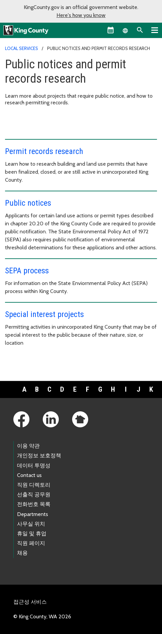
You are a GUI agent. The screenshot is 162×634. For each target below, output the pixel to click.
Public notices (28, 203)
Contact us (29, 475)
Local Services (21, 48)
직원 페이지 (31, 543)
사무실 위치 (31, 524)
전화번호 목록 (33, 504)
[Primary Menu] (154, 30)
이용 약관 (28, 446)
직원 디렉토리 (33, 485)
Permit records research (44, 151)
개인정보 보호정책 (39, 455)
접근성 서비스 (30, 602)
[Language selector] (125, 30)
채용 (22, 553)
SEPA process (27, 270)
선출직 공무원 (33, 494)
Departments (32, 514)
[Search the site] (140, 30)
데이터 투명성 (33, 465)
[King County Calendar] (110, 30)
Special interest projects (44, 314)
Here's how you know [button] (81, 15)
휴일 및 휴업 (31, 533)
